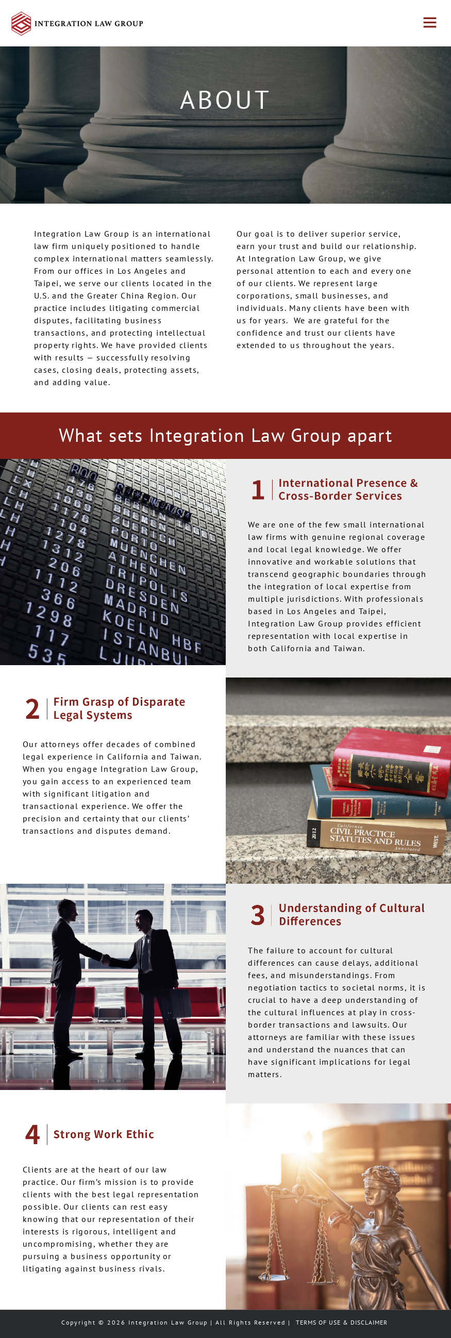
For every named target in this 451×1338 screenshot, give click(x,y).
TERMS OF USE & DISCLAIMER (342, 1322)
